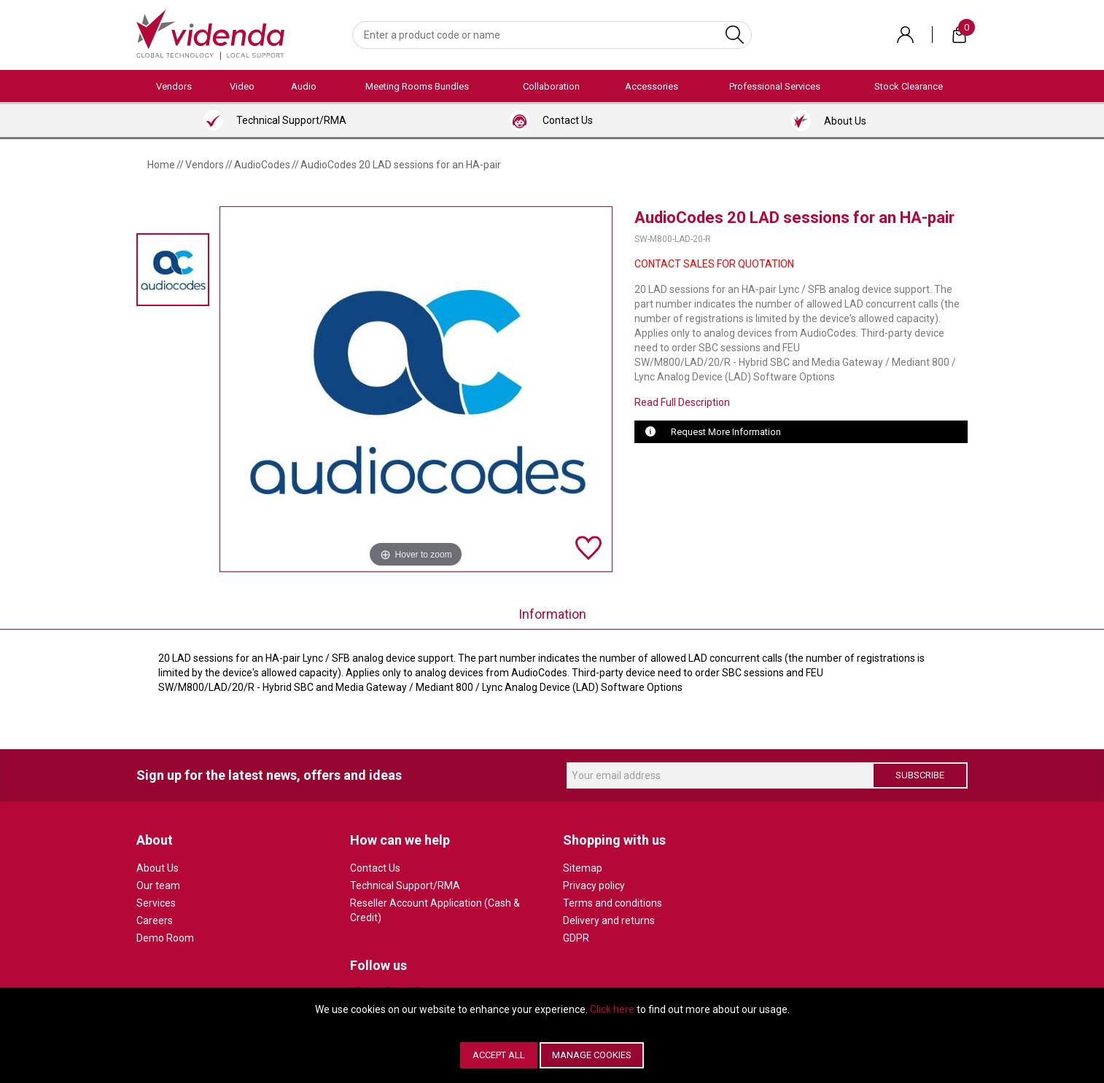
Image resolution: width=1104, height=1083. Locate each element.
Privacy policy (594, 885)
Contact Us (375, 868)
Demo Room (165, 938)
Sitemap (582, 868)
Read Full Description (682, 402)
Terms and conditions (612, 903)
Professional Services (774, 86)
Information (552, 614)
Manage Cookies (591, 1054)
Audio (303, 86)
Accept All (499, 1054)
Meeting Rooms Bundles (417, 86)
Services (156, 903)
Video (242, 86)
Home (161, 165)
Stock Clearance (908, 86)
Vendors (174, 86)
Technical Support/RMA (405, 885)
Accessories (651, 86)
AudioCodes (262, 165)
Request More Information (726, 431)
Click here (612, 1009)
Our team (158, 885)
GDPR (576, 938)
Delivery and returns (609, 920)
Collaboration (551, 86)
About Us (157, 868)
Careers (154, 920)
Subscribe (919, 775)
